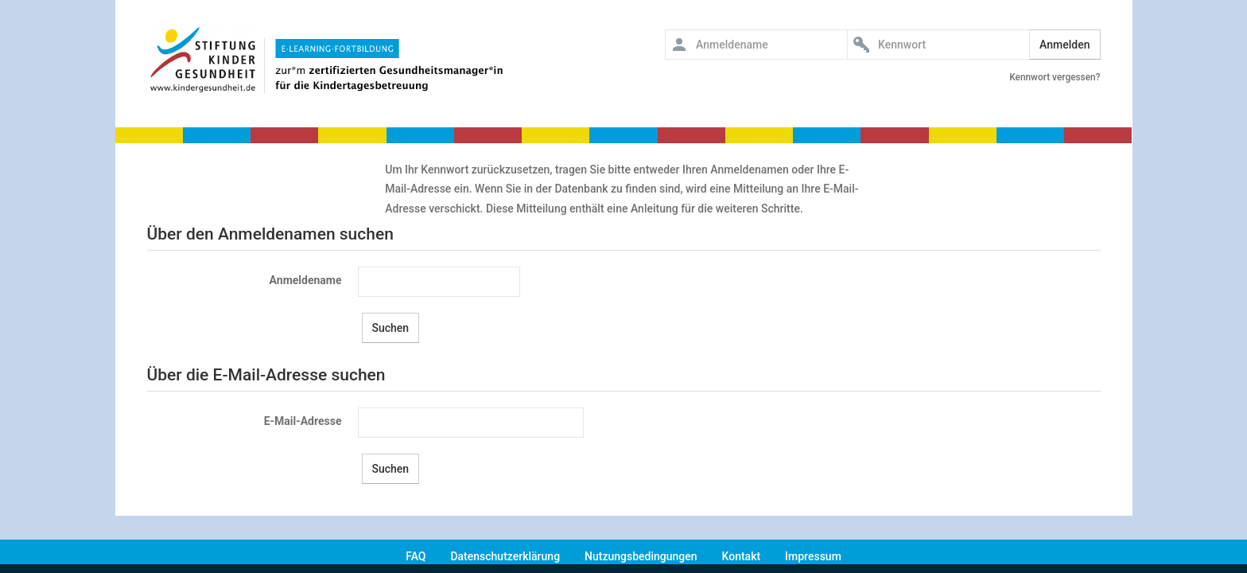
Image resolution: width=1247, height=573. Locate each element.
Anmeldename (306, 280)
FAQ (415, 556)
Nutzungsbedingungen (641, 556)
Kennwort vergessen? (1054, 77)
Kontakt (741, 556)
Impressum (813, 556)
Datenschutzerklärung (505, 556)
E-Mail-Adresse (303, 421)
